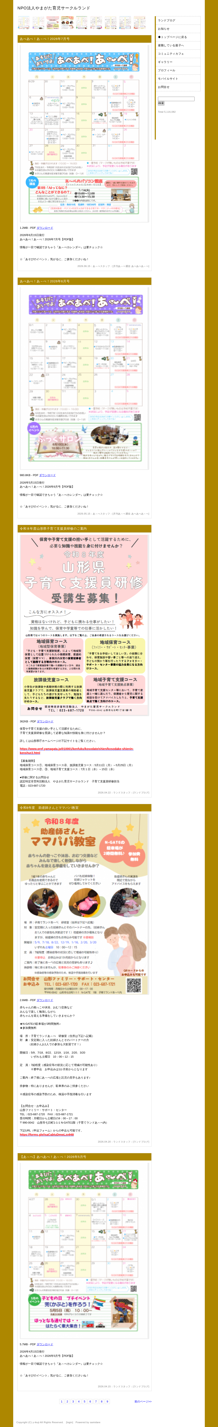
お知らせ (164, 28)
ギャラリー (165, 62)
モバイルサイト (168, 78)
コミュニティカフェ (171, 53)
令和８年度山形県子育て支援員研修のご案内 (53, 528)
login (69, 1422)
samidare (95, 1422)
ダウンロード (45, 227)
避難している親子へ (171, 45)
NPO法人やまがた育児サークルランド (53, 8)
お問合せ (164, 87)
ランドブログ (141, 792)
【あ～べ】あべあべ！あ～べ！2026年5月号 (53, 1157)
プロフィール (166, 70)
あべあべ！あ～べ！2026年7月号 (45, 39)
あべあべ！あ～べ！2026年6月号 (45, 281)
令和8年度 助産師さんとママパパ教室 (49, 807)
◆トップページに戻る (172, 37)
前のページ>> (143, 1401)
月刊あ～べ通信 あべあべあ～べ (130, 266)
